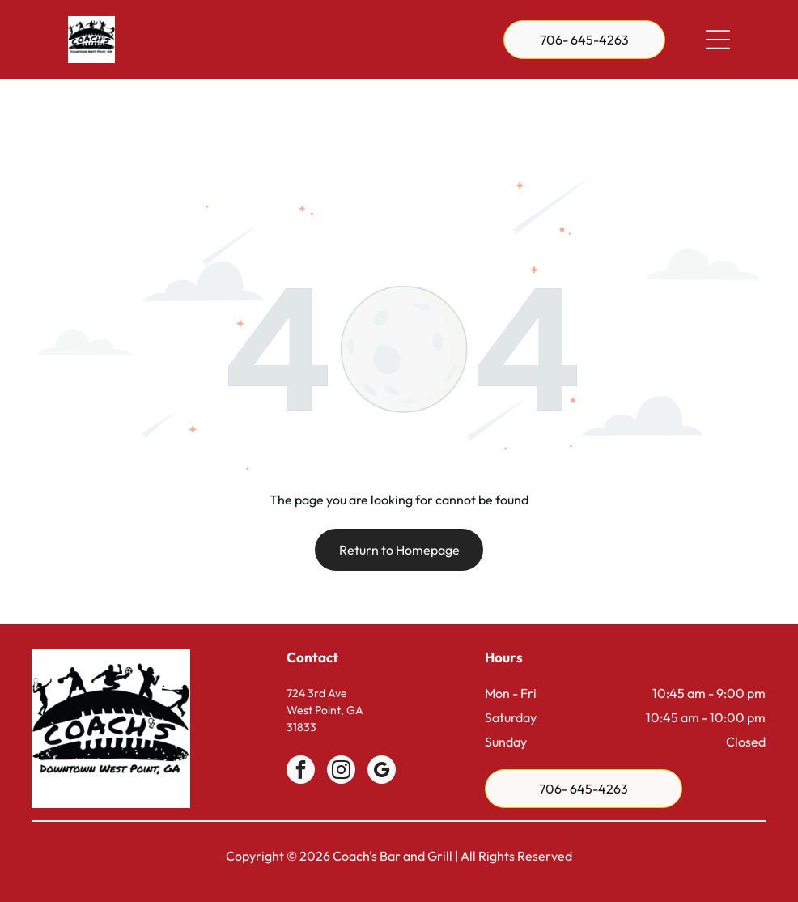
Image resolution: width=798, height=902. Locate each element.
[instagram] (341, 731)
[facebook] (301, 731)
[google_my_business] (381, 731)
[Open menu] (718, 40)
